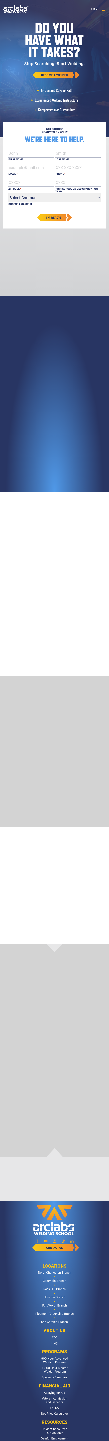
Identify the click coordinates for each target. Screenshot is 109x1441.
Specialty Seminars (54, 1377)
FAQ (54, 1337)
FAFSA (54, 1408)
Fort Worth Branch (54, 1305)
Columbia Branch (54, 1280)
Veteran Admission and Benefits (54, 1400)
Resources (55, 1422)
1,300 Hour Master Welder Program (54, 1369)
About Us (54, 1330)
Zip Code (14, 188)
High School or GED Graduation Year (76, 188)
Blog (54, 1343)
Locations (55, 1265)
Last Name (62, 159)
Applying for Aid (54, 1392)
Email (13, 173)
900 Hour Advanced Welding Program (54, 1360)
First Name (15, 159)
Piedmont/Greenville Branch (54, 1313)
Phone (60, 173)
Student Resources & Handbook (54, 1430)
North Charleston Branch (54, 1272)
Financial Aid (54, 1385)
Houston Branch (54, 1297)
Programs (54, 1351)
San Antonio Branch (54, 1322)
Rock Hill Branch (54, 1289)
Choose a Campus (20, 204)
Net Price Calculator (54, 1413)
